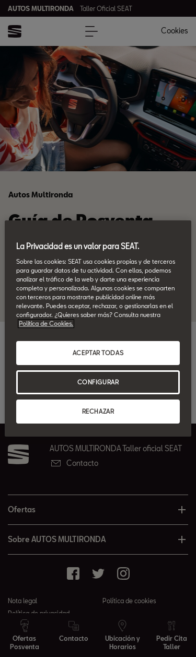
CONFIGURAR (98, 382)
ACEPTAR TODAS (98, 352)
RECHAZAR (98, 411)
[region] (98, 328)
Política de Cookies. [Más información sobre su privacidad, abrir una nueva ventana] (46, 323)
